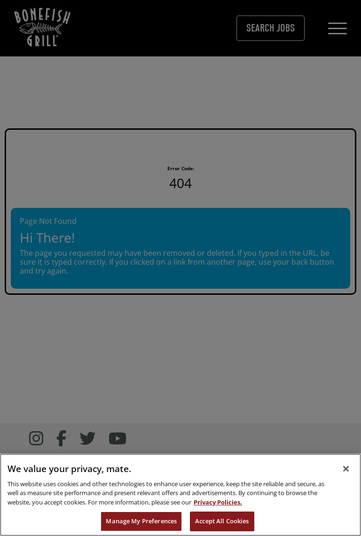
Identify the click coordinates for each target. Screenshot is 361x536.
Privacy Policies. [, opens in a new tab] (218, 507)
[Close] (346, 473)
